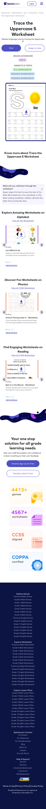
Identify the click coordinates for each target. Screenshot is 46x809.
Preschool (33, 13)
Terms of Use (9, 786)
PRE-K (22, 60)
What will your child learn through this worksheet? (23, 187)
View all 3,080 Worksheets (23, 288)
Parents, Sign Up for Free (23, 464)
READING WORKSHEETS (22, 74)
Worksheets (17, 13)
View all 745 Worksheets (23, 221)
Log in (31, 4)
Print (11, 48)
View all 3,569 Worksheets (23, 355)
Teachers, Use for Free (23, 473)
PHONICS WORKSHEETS (22, 78)
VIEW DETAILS (11, 266)
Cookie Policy (37, 786)
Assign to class (34, 48)
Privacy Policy (22, 786)
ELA (25, 13)
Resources (5, 13)
